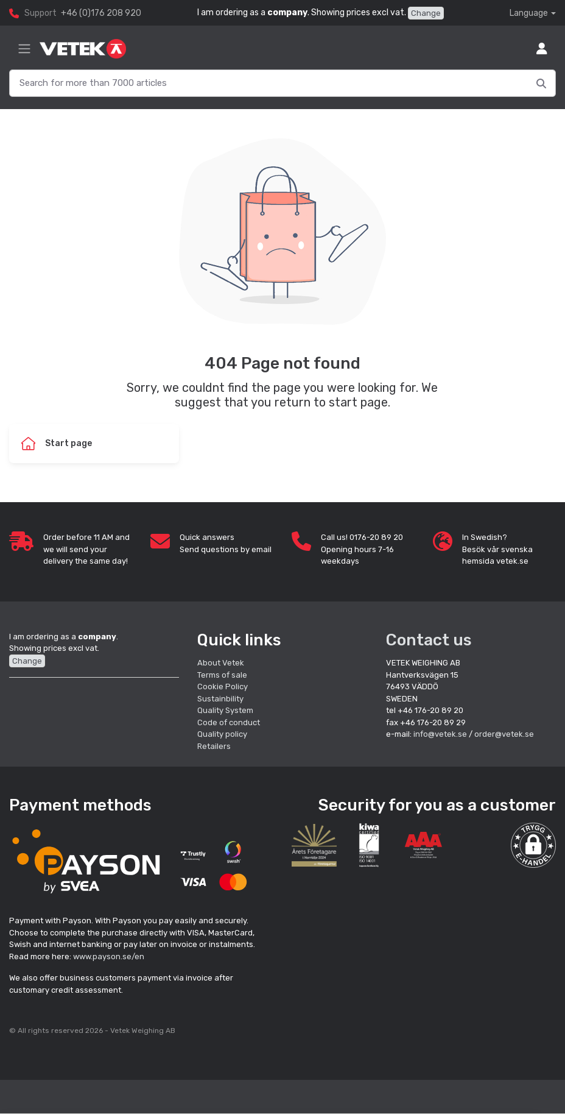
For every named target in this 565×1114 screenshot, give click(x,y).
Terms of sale (222, 674)
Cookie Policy (222, 686)
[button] (533, 845)
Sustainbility (221, 698)
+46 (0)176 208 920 (101, 13)
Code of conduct (228, 722)
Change (426, 13)
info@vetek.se (440, 734)
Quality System (225, 710)
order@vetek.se (504, 734)
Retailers (214, 746)
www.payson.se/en (108, 956)
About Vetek (220, 662)
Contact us (429, 640)
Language (529, 13)
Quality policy (222, 734)
